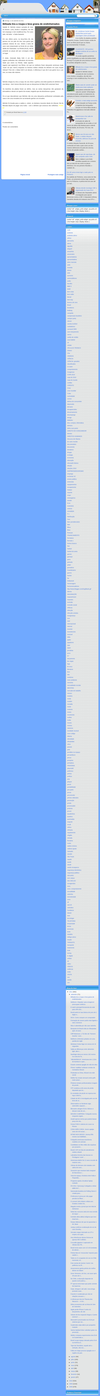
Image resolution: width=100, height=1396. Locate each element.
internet (69, 626)
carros (69, 334)
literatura (70, 669)
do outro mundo (72, 442)
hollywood (70, 581)
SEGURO (70, 875)
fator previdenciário (73, 522)
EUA (68, 503)
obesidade (70, 739)
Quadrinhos (71, 814)
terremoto (70, 929)
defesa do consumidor (74, 401)
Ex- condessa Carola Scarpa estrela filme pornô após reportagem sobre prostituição (85, 33)
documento (71, 447)
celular (69, 345)
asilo (68, 265)
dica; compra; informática (75, 423)
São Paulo (70, 857)
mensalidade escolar (74, 685)
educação (70, 460)
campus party (71, 318)
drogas (69, 452)
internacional (71, 624)
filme (68, 530)
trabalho (70, 934)
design (69, 417)
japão (69, 640)
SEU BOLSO (71, 881)
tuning (69, 953)
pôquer (69, 782)
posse (69, 792)
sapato (69, 859)
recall (69, 824)
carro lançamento (73, 332)
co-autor (70, 366)
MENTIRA (70, 688)
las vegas (70, 661)
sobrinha (70, 894)
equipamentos (72, 484)
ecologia (70, 455)
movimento (70, 715)
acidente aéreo (72, 235)
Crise (69, 388)
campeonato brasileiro (74, 316)
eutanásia (70, 506)
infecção (70, 610)
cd (68, 342)
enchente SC (71, 476)
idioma (69, 591)
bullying (69, 310)
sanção (69, 854)
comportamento (72, 369)
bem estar (70, 292)
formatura (70, 538)
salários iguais (72, 849)
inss (68, 618)
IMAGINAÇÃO (72, 594)
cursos (69, 399)
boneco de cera (72, 302)
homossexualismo (73, 586)
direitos (69, 433)
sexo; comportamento (74, 889)
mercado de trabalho (74, 691)
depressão (70, 404)
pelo (68, 749)
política (69, 776)
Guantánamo (71, 570)
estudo (69, 500)
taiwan (69, 913)
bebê (68, 289)
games (69, 554)
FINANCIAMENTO (73, 535)
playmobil (70, 768)
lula (68, 674)
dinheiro (69, 425)
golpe (69, 565)
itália (68, 637)
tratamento (70, 948)
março (73, 1371)
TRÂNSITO (71, 942)
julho (73, 1359)
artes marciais (71, 262)
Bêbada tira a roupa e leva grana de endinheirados (31, 24)
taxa (68, 915)
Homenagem (71, 583)
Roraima (70, 841)
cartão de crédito (72, 337)
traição (69, 940)
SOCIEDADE (71, 897)
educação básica (72, 463)
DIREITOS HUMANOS (74, 436)
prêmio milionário (72, 798)
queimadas (70, 819)
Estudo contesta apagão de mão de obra (84, 1064)
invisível (69, 634)
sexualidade (71, 891)
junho (73, 1362)
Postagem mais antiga (55, 174)
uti (68, 961)
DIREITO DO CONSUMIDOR (76, 431)
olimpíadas (70, 741)
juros (68, 653)
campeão (70, 313)
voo (68, 977)
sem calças (71, 878)
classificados (71, 364)
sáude (69, 865)
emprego (70, 474)
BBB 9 (69, 286)
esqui (69, 495)
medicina (70, 677)
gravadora (70, 567)
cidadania (70, 356)
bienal (69, 297)
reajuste (69, 822)
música (69, 725)
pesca (69, 757)
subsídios (70, 907)
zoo (68, 982)
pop (68, 779)
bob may (70, 300)
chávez (69, 350)
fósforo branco (72, 543)
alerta (69, 243)
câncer (69, 321)
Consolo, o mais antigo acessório (86, 100)
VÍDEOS (70, 966)
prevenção (70, 800)
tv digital (70, 956)
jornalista (70, 650)
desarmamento (72, 412)
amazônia (70, 251)
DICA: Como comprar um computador (83, 1017)
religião (69, 835)
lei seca (69, 666)
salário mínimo (72, 846)
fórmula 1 (70, 541)
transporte (70, 945)
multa (69, 720)
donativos (70, 450)
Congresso (70, 372)
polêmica (70, 771)
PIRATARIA (71, 765)
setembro (74, 994)
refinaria (70, 830)
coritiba (69, 383)
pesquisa (70, 760)
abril (72, 1368)
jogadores (70, 642)
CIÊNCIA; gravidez (73, 361)
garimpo (70, 557)
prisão (69, 803)
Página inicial (25, 174)
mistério (69, 696)
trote (68, 950)
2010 (71, 1381)
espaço (69, 490)
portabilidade (71, 787)
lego (68, 664)
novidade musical (73, 731)
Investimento (71, 632)
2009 (71, 1384)
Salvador (70, 851)
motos (69, 712)
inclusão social (72, 605)
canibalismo (71, 326)
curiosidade (71, 396)
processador (71, 806)
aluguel (69, 249)
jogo (68, 645)
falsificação (71, 516)
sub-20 (69, 905)
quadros (70, 816)
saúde (69, 862)
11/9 (68, 230)
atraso (69, 270)
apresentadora (72, 259)
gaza (68, 559)
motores (70, 709)
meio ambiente (72, 680)
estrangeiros (71, 498)
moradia (70, 704)
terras (69, 926)
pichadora (70, 763)
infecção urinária (72, 613)
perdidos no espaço (73, 752)
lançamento (71, 658)
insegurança (71, 616)
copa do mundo (72, 380)
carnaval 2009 (72, 329)
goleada (69, 562)
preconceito (71, 795)
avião (69, 281)
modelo (69, 701)
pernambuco (71, 755)
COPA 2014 (71, 375)
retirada (69, 838)
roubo (69, 843)
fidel (68, 524)
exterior (69, 508)
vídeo (69, 964)
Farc (68, 519)
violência (70, 969)
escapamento (71, 487)
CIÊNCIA (70, 358)
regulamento (71, 832)
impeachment (71, 597)
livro (68, 672)
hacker (69, 575)
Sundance (70, 910)
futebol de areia (72, 551)
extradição (70, 511)
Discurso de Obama (73, 439)
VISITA (69, 974)
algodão (69, 246)
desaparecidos (72, 409)
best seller (70, 294)
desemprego (71, 415)
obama (69, 736)
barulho (69, 283)
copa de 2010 (71, 377)
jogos (69, 648)
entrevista (70, 482)
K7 (68, 656)
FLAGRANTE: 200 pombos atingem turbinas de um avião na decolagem (86, 51)
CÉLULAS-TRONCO (74, 348)
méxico (69, 693)
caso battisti (71, 340)
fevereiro (74, 1374)
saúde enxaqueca (73, 867)
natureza (70, 728)
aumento (70, 275)
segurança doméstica (74, 870)
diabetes (70, 420)
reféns (69, 827)
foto (68, 546)
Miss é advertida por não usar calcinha (83, 1026)
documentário (71, 444)
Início (6, 15)
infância (69, 608)
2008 (71, 1387)
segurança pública (73, 873)
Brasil (69, 305)
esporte (69, 492)
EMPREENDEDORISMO (75, 471)
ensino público (72, 479)
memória (70, 682)
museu (69, 723)
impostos (70, 600)
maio (73, 1365)
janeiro (73, 1377)
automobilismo (72, 278)
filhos (69, 527)
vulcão (69, 980)
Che (68, 353)
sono (68, 899)
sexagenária (71, 883)
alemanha (70, 241)
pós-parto (70, 790)
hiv (68, 578)
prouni (69, 811)
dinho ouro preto (72, 428)
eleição (69, 466)
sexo (68, 886)
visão (69, 972)
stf (68, 902)
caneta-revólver (72, 324)
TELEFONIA (71, 921)
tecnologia (70, 918)
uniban (69, 958)
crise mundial (71, 391)
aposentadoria (72, 257)
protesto (70, 808)
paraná (69, 747)
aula (68, 273)
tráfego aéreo (71, 937)
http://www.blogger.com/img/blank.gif (79, 589)
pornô (69, 784)
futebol (69, 549)
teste (68, 932)
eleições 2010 (71, 468)
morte (69, 707)
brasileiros (70, 308)
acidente (70, 233)
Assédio (69, 267)
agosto (73, 1356)
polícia (69, 773)
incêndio (70, 602)
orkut (68, 744)
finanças (70, 533)
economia (70, 458)
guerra (69, 573)
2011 (71, 992)
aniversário (70, 254)
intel (68, 621)
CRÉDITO (70, 385)
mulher (69, 717)
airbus (69, 238)
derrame (70, 407)
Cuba (69, 393)
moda (69, 699)
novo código (71, 733)
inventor (69, 629)
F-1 (68, 514)
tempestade (71, 923)
